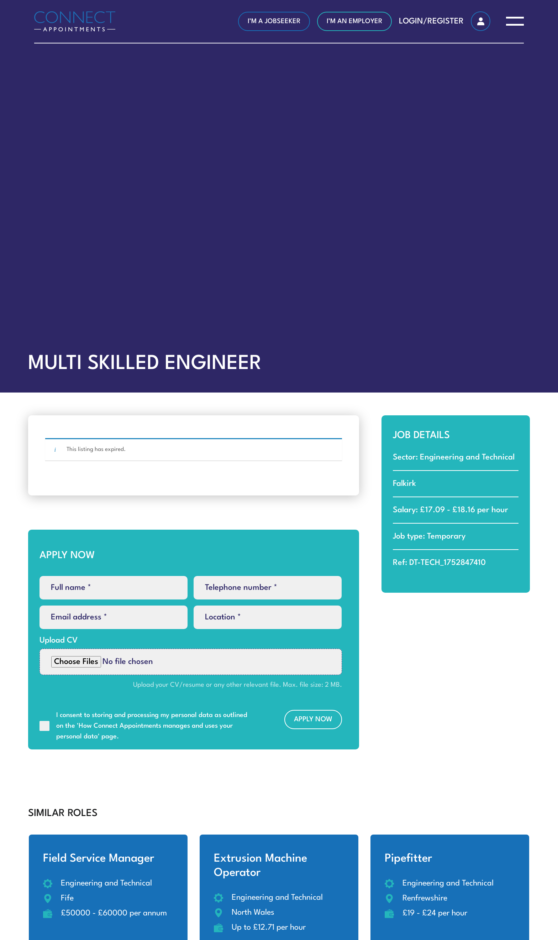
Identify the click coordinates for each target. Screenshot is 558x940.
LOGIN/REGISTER (431, 21)
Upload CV (59, 640)
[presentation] (94, 762)
